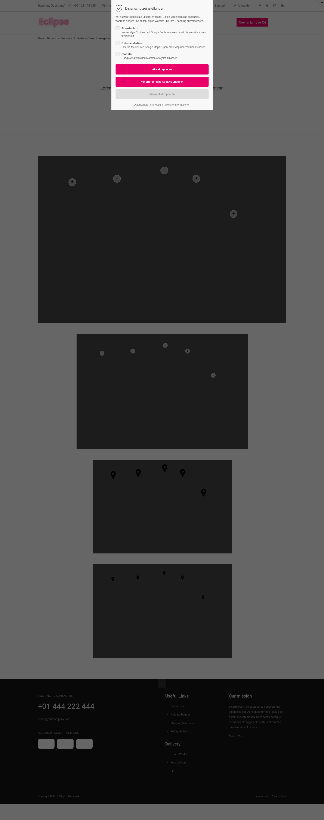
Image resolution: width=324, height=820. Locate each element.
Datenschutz (141, 104)
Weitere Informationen (177, 104)
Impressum (156, 104)
